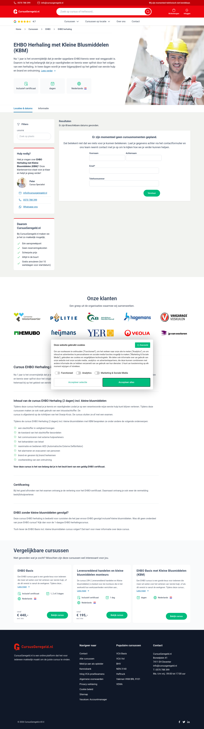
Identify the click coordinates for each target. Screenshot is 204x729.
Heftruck (120, 674)
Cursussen (33, 29)
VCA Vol (120, 658)
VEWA (119, 684)
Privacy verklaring (88, 684)
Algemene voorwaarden (91, 679)
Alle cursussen (86, 658)
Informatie (43, 108)
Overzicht (142, 345)
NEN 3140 (121, 669)
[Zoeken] (148, 11)
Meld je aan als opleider (91, 663)
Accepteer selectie (77, 382)
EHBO (47, 29)
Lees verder (48, 70)
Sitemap (83, 694)
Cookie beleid (86, 689)
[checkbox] (63, 373)
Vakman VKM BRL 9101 (128, 679)
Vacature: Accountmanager (93, 699)
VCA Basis (121, 653)
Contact (83, 653)
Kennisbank (85, 669)
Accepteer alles (126, 382)
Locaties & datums (23, 108)
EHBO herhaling (65, 29)
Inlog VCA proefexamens (91, 674)
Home (18, 29)
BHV (118, 663)
